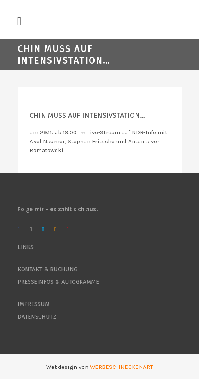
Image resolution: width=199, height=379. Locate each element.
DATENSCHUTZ (37, 316)
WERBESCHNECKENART (121, 366)
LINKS (26, 247)
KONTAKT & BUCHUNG (47, 269)
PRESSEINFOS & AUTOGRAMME (58, 281)
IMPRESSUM (34, 304)
